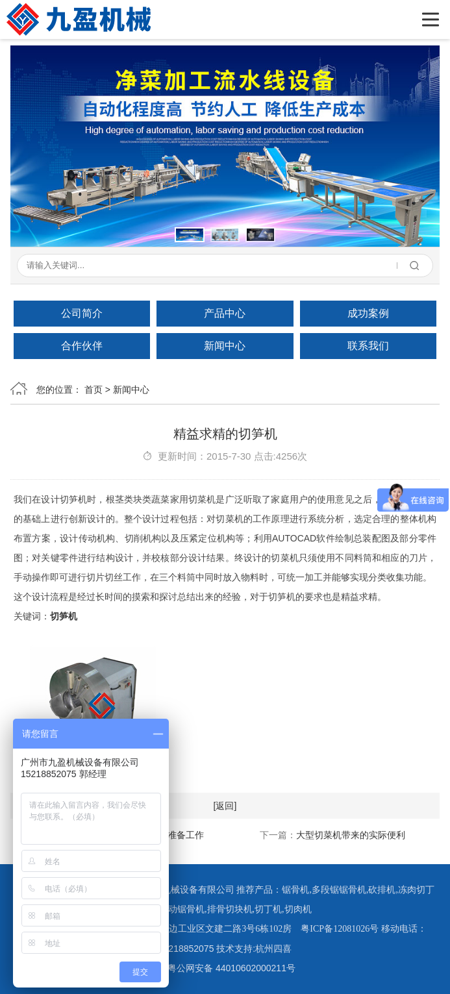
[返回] (225, 806)
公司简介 (82, 313)
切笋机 (63, 616)
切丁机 (268, 909)
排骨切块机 (230, 909)
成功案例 (368, 313)
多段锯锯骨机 (339, 890)
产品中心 (224, 313)
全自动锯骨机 (177, 909)
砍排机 (381, 890)
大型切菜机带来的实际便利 (350, 835)
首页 (93, 389)
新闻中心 (224, 345)
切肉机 (298, 909)
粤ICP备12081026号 (340, 929)
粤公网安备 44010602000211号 (225, 968)
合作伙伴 (82, 345)
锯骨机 (295, 890)
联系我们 (368, 345)
